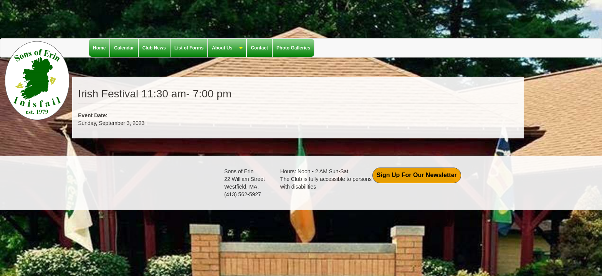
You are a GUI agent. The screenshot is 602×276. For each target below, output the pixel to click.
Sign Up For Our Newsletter (417, 175)
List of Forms (188, 48)
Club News (154, 48)
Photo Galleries (293, 48)
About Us (225, 48)
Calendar (124, 48)
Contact (259, 48)
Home (99, 48)
